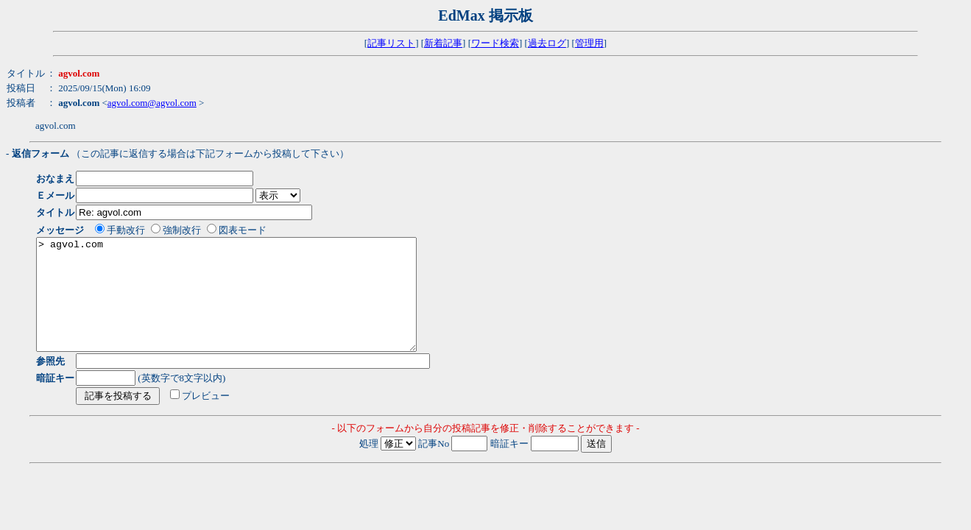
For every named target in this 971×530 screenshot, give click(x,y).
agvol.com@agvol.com (152, 102)
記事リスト (391, 43)
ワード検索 (495, 43)
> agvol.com (249, 305)
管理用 (589, 43)
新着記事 (443, 43)
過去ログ (547, 43)
